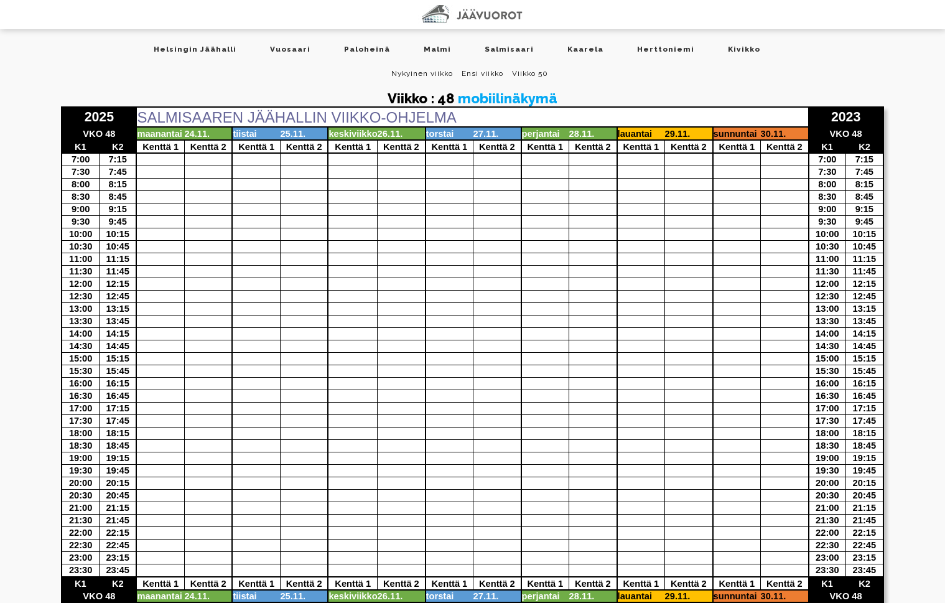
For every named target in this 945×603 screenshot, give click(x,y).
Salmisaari (509, 49)
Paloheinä (367, 49)
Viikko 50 (530, 73)
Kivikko (744, 49)
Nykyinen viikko (422, 73)
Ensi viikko (482, 73)
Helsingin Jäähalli (195, 49)
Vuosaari (290, 49)
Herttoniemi (665, 49)
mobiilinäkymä (507, 98)
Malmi (437, 49)
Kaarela (585, 49)
